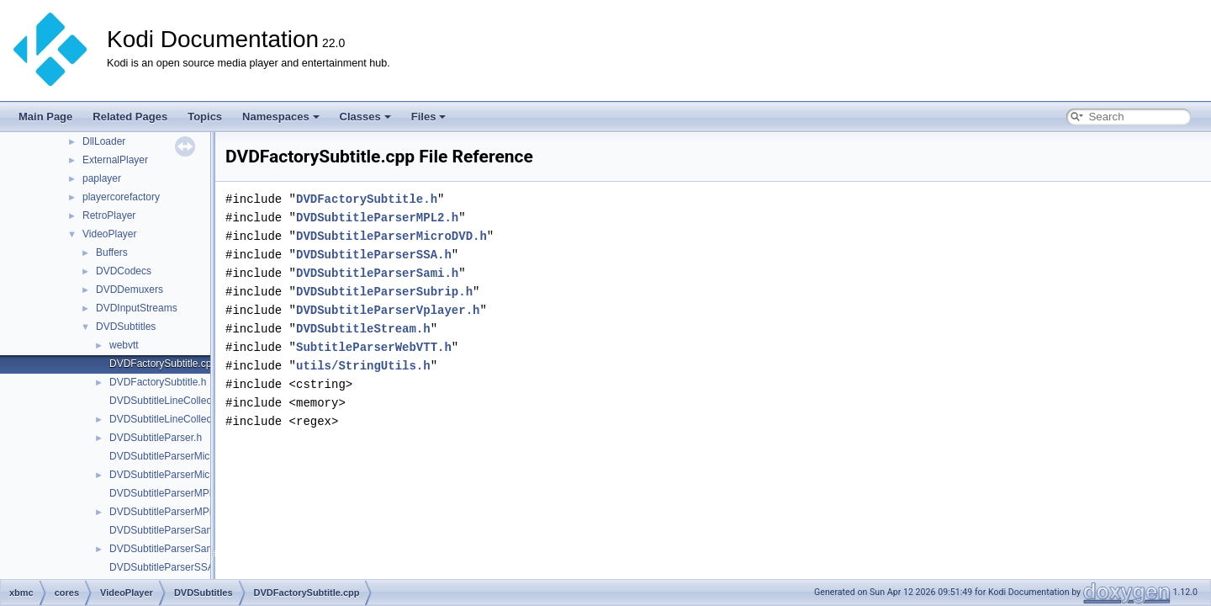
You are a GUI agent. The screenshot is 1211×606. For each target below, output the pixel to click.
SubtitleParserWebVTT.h (374, 347)
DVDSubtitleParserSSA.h (374, 255)
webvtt (124, 345)
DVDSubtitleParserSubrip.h (384, 292)
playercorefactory (121, 197)
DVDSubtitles (126, 326)
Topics (205, 116)
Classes (365, 116)
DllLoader (103, 141)
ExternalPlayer (115, 160)
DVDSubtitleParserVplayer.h (387, 310)
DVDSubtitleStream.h (363, 329)
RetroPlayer (108, 215)
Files (429, 116)
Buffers (112, 252)
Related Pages (130, 116)
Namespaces (281, 116)
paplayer (101, 178)
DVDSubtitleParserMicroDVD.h (178, 475)
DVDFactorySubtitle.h (157, 382)
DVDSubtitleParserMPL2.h (169, 512)
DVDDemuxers (129, 289)
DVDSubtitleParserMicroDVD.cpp (184, 456)
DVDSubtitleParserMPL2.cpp (174, 493)
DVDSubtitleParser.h (155, 438)
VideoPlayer (109, 234)
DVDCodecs (123, 271)
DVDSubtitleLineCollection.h (172, 419)
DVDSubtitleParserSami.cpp (172, 530)
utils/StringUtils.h (363, 366)
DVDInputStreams (136, 308)
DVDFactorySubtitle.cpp (163, 363)
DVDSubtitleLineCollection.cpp (177, 401)
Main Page (45, 116)
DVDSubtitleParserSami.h (167, 549)
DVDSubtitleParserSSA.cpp (171, 567)
